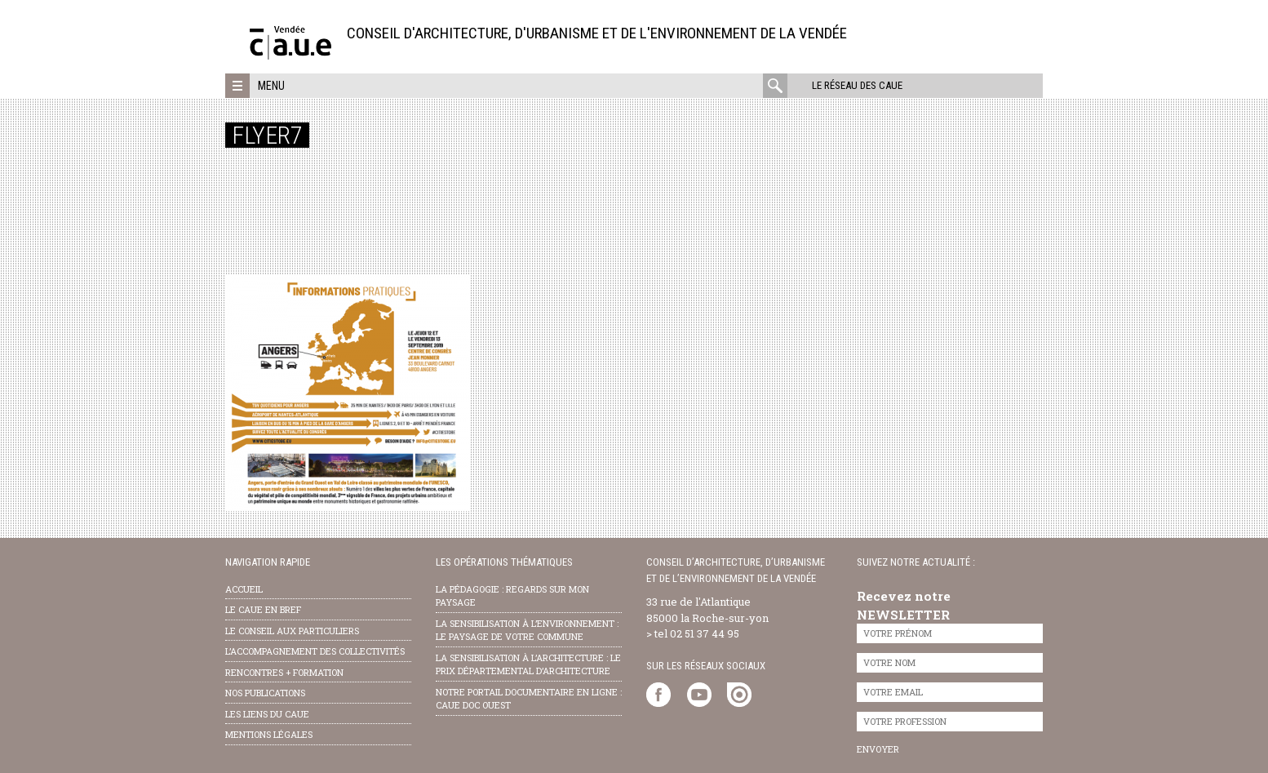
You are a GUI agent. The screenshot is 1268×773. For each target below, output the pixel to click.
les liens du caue (267, 714)
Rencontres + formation (284, 672)
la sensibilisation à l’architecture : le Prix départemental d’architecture (528, 664)
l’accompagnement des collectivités (315, 651)
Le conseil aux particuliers (292, 630)
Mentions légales (269, 734)
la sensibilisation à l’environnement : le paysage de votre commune (527, 630)
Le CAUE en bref (263, 609)
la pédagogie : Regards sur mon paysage (512, 596)
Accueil (244, 589)
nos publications (265, 692)
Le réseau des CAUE (857, 85)
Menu (271, 85)
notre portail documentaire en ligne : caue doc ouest (529, 699)
